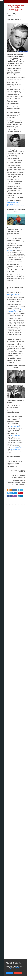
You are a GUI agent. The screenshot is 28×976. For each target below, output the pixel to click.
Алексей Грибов (12, 202)
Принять (9, 972)
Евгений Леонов (19, 206)
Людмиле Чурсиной (13, 294)
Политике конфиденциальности (13, 968)
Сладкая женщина (16, 447)
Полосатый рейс (16, 426)
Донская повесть (16, 435)
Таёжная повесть (16, 449)
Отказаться (17, 972)
